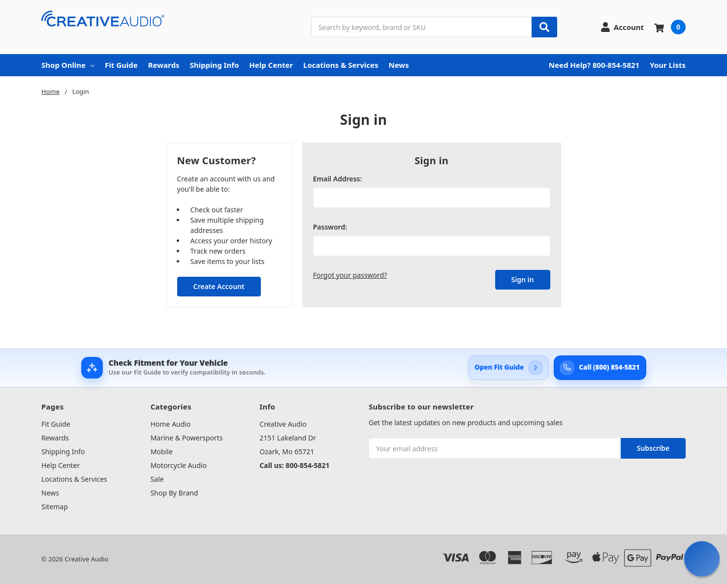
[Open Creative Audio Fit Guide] (508, 367)
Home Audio (171, 424)
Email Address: (337, 178)
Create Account (218, 286)
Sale (157, 479)
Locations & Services (340, 65)
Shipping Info (214, 65)
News (399, 65)
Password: (330, 227)
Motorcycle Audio (179, 465)
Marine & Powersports (187, 437)
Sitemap (54, 506)
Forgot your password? (350, 275)
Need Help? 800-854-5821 (594, 65)
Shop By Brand (174, 492)
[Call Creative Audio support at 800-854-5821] (600, 367)
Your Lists (668, 65)
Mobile (162, 451)
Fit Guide (121, 65)
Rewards (164, 65)
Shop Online (68, 65)
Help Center (271, 65)
